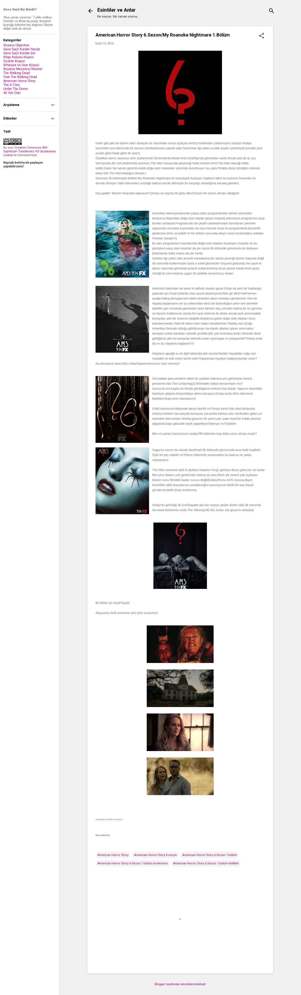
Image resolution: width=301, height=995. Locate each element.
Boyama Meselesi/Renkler (22, 69)
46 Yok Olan (11, 93)
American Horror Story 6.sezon (155, 855)
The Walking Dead (16, 73)
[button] (261, 36)
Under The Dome (15, 89)
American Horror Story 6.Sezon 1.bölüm (209, 855)
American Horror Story (113, 855)
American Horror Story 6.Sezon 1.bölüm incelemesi (132, 863)
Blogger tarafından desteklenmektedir (180, 984)
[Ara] (271, 11)
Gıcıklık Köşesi (14, 61)
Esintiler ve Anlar (116, 10)
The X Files (11, 85)
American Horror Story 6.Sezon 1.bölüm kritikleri (206, 863)
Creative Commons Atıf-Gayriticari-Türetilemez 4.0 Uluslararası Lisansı (29, 151)
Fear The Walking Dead (20, 77)
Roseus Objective (16, 45)
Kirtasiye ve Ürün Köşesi (21, 65)
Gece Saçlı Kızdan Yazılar (21, 49)
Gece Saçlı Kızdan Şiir (19, 53)
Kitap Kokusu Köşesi (18, 57)
